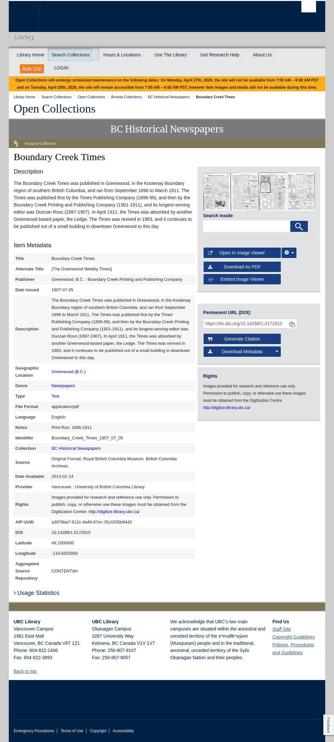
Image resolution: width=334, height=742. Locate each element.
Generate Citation (234, 338)
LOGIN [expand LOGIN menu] (61, 67)
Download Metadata (243, 351)
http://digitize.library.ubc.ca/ (114, 511)
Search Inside (218, 215)
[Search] (299, 226)
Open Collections (55, 108)
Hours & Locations (122, 54)
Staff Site (281, 629)
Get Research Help (220, 54)
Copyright (98, 731)
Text (55, 396)
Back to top (28, 671)
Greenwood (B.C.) (69, 371)
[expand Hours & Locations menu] (146, 54)
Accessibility (123, 731)
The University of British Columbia (29, 16)
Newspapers (63, 385)
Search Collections (71, 54)
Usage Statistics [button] (36, 593)
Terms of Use (72, 731)
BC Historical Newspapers (76, 448)
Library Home (30, 54)
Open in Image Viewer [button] (236, 252)
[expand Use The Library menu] (193, 54)
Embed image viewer (236, 279)
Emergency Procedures (34, 731)
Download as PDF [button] (234, 266)
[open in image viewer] (217, 191)
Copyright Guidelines (293, 637)
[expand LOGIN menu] (74, 67)
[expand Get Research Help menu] (245, 54)
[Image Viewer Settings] (289, 252)
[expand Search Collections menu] (95, 54)
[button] (40, 671)
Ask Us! (32, 69)
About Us (262, 54)
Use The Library (170, 54)
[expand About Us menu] (277, 54)
